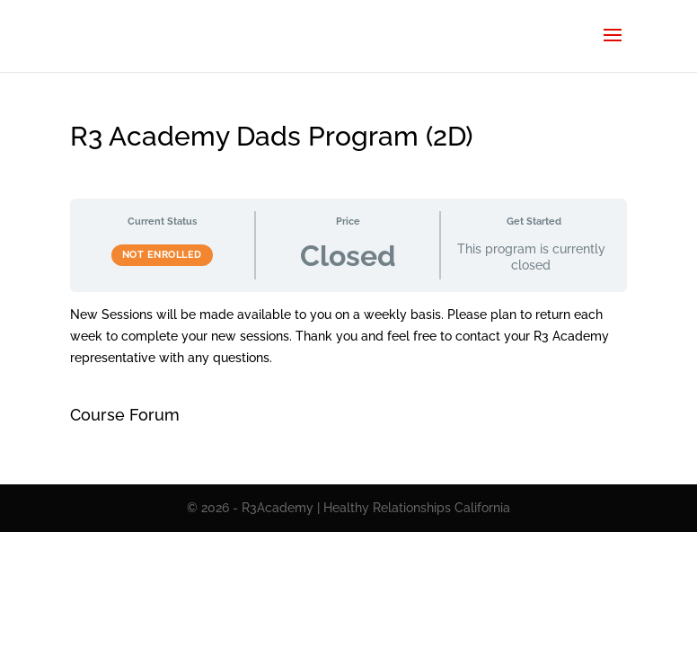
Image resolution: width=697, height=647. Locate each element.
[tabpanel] (349, 336)
